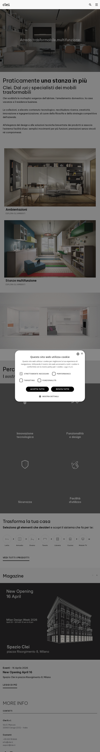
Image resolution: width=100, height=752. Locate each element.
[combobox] (78, 354)
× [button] (82, 354)
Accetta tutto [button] (37, 389)
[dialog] (50, 376)
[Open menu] (96, 4)
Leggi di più (68, 367)
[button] (50, 396)
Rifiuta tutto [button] (62, 389)
